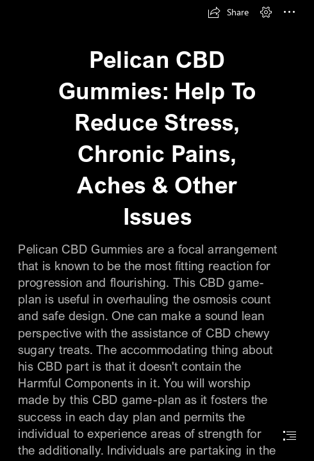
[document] (157, 230)
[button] (228, 12)
